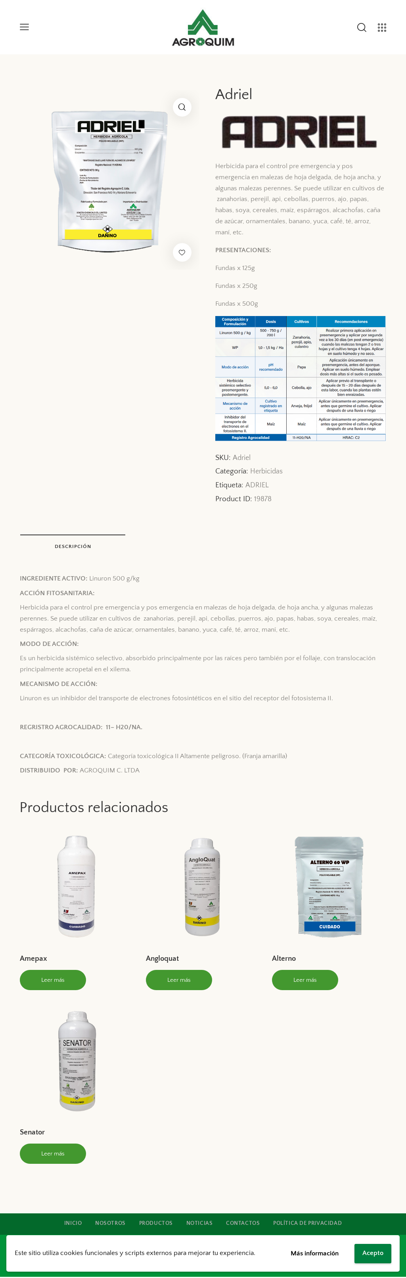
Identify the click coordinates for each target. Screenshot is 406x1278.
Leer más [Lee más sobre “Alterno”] (305, 980)
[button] (182, 107)
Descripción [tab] (75, 547)
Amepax (33, 959)
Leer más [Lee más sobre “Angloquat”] (179, 980)
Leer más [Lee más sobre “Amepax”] (53, 980)
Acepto (372, 1253)
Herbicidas (266, 471)
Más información (315, 1253)
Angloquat (162, 959)
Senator (32, 1133)
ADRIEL (257, 485)
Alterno (284, 959)
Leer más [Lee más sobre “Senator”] (53, 1154)
